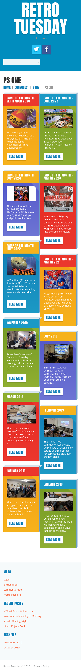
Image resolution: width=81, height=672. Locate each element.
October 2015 (11, 647)
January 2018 (53, 484)
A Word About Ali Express (18, 611)
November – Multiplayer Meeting (22, 616)
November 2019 (17, 322)
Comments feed (12, 589)
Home (7, 87)
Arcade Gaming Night (15, 621)
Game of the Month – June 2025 (58, 99)
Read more (16, 156)
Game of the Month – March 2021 (58, 260)
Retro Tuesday (12, 666)
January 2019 (16, 470)
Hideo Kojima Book (14, 626)
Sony (36, 87)
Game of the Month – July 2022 (21, 247)
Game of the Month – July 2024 (21, 176)
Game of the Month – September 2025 (21, 99)
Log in (6, 579)
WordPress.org (12, 594)
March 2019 (15, 396)
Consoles (21, 87)
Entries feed (10, 584)
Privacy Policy (41, 666)
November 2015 (12, 642)
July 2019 (50, 336)
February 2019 (54, 410)
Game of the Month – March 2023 (58, 176)
